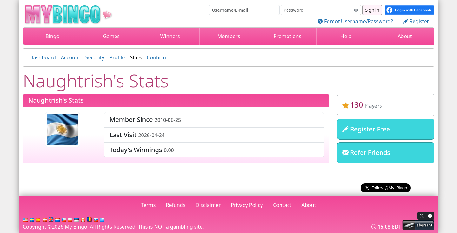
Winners (170, 36)
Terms (148, 205)
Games (111, 36)
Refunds (176, 205)
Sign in (372, 10)
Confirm (156, 57)
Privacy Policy (247, 205)
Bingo (52, 36)
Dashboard (43, 57)
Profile (117, 57)
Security (94, 57)
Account (70, 57)
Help (346, 36)
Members (228, 36)
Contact (282, 205)
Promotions (287, 36)
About (404, 36)
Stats (136, 57)
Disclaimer (208, 205)
